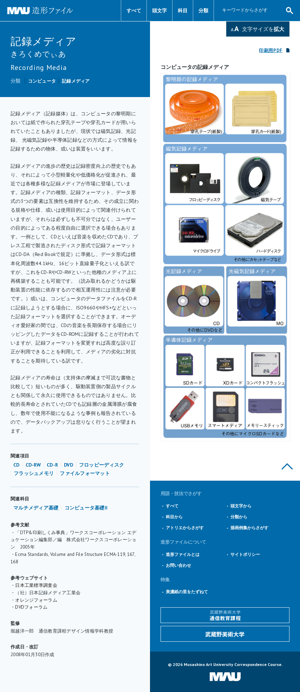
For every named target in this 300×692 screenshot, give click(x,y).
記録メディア (76, 81)
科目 (183, 10)
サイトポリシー (245, 554)
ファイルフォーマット (85, 473)
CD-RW (33, 465)
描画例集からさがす (249, 527)
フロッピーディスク (101, 465)
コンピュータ (42, 81)
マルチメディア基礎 (36, 508)
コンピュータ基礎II (86, 508)
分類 (203, 10)
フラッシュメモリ (34, 473)
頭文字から (241, 505)
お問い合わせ (178, 565)
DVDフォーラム (31, 607)
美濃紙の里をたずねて (187, 591)
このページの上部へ (287, 466)
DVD (68, 465)
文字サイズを (263, 29)
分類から (238, 516)
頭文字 (159, 10)
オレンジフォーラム (36, 600)
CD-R (52, 465)
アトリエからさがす (185, 527)
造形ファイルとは (183, 554)
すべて (133, 10)
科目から (174, 516)
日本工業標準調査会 (36, 585)
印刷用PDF (270, 50)
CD (16, 465)
